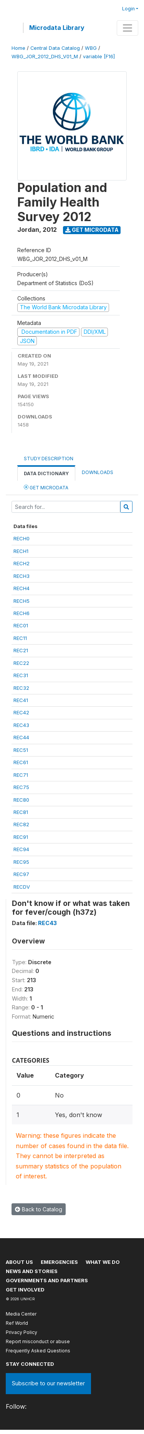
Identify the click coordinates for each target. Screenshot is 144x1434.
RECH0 (21, 538)
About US (19, 1262)
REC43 (21, 725)
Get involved (25, 1289)
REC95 (21, 862)
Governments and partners (47, 1280)
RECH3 (21, 576)
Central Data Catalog (55, 48)
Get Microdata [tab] (46, 487)
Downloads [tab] (97, 472)
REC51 (20, 750)
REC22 (21, 663)
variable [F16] (99, 56)
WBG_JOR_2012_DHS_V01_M (45, 56)
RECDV (21, 887)
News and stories (32, 1271)
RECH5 (21, 601)
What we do (103, 1262)
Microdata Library (56, 27)
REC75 (21, 787)
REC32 (21, 688)
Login (128, 8)
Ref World (17, 1323)
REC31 (20, 675)
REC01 (20, 625)
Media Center (21, 1314)
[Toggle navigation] (127, 28)
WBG (91, 48)
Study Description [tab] (48, 458)
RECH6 (21, 613)
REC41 (20, 700)
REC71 (20, 775)
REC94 (21, 849)
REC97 (21, 874)
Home (18, 48)
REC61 (20, 762)
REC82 (21, 824)
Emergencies (59, 1262)
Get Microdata (92, 229)
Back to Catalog (38, 1209)
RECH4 (21, 588)
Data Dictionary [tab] (46, 473)
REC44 (21, 737)
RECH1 (20, 551)
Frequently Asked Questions (38, 1351)
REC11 (20, 638)
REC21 (20, 650)
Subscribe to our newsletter (48, 1383)
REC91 (20, 837)
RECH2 (21, 563)
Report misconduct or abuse (38, 1341)
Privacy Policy (21, 1332)
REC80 (21, 800)
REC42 (21, 712)
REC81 (20, 812)
